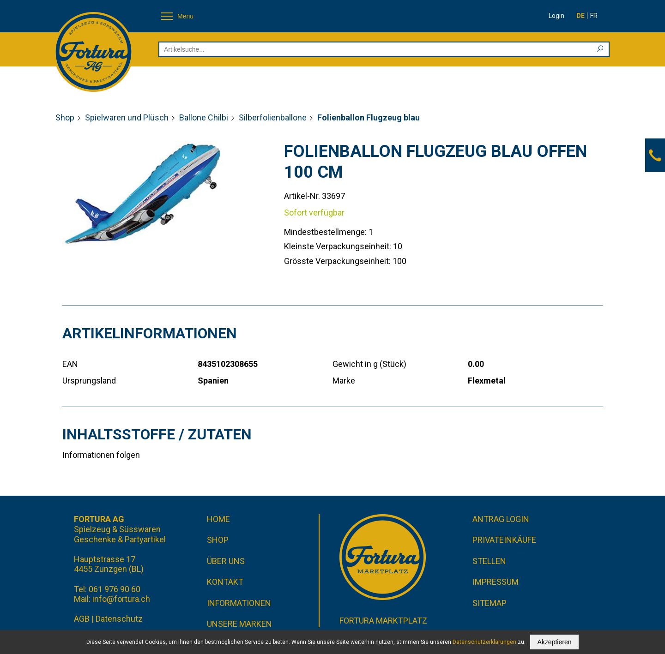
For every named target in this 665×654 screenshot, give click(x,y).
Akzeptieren (555, 642)
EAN (70, 364)
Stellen (489, 561)
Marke (343, 380)
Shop (64, 117)
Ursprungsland (89, 380)
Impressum (495, 582)
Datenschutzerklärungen (484, 642)
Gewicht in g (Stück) (369, 364)
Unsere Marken (239, 624)
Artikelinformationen (149, 333)
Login (556, 15)
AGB (82, 619)
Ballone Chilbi (203, 117)
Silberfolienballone (273, 117)
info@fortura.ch (121, 599)
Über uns (226, 561)
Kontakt (225, 582)
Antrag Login (500, 519)
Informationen (239, 603)
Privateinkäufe (504, 540)
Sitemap (489, 603)
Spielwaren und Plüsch (127, 117)
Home (218, 519)
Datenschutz (119, 619)
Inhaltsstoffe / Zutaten (157, 434)
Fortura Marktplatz (383, 620)
